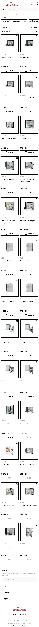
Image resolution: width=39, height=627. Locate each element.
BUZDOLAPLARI (21, 14)
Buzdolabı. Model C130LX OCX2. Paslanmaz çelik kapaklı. (27, 222)
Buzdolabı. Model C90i (27, 464)
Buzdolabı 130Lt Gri (6, 98)
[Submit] (35, 579)
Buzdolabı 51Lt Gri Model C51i (9, 138)
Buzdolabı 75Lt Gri (25, 57)
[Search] (19, 9)
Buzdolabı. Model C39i (27, 98)
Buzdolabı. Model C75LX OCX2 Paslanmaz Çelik (29, 180)
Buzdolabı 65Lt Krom (26, 261)
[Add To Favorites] (17, 36)
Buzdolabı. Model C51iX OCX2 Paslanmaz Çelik (29, 506)
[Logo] (12, 3)
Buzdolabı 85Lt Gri (25, 138)
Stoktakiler (6, 28)
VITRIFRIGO (3, 54)
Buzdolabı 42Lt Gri (6, 57)
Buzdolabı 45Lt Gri (25, 424)
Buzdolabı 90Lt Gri (6, 383)
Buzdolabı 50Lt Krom (7, 261)
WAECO (2, 258)
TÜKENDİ (29, 437)
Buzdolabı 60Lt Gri (6, 464)
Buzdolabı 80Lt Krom (7, 301)
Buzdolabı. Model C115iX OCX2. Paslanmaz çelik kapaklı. (8, 222)
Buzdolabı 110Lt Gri (26, 383)
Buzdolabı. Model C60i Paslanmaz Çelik (7, 547)
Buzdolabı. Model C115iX (8, 179)
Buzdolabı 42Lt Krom (7, 505)
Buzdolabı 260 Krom (26, 546)
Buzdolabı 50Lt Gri (6, 342)
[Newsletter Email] (19, 579)
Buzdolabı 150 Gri (6, 424)
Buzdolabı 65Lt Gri (25, 342)
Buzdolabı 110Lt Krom (27, 301)
